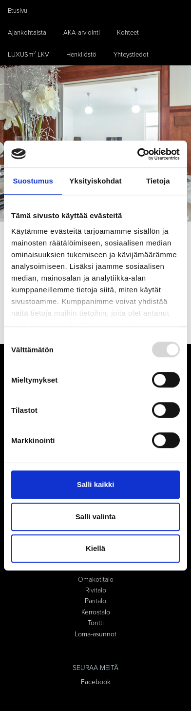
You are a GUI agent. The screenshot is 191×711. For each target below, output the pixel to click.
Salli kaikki (96, 484)
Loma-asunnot (95, 634)
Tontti (96, 623)
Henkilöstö (81, 55)
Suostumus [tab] (33, 181)
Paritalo (95, 601)
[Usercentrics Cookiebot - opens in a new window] (137, 154)
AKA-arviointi (81, 33)
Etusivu (17, 11)
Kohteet (128, 33)
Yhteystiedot (131, 55)
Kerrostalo (95, 612)
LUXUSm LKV (28, 54)
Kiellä (95, 548)
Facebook (96, 682)
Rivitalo (95, 590)
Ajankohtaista (27, 33)
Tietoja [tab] (158, 181)
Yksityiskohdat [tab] (95, 181)
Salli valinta (96, 516)
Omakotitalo (96, 579)
